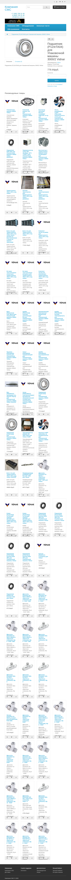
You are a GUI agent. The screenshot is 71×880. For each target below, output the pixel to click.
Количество (50, 72)
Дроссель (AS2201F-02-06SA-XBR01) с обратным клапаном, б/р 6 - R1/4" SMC (27, 597)
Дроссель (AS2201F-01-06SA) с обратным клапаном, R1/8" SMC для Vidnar (43, 477)
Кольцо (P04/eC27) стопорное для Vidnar (43, 556)
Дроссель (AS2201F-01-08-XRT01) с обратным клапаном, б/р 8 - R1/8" (11, 839)
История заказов (58, 872)
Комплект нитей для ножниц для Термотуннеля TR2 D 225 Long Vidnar (43, 274)
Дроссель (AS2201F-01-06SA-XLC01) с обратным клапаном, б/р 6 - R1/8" (43, 839)
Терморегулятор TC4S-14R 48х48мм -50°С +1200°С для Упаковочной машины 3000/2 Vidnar (28, 154)
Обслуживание (13, 29)
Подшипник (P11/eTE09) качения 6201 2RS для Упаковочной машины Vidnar (11, 557)
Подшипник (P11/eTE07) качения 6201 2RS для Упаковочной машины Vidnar (59, 517)
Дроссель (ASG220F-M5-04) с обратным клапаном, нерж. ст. (27, 798)
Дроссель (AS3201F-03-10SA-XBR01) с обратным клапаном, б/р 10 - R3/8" (11, 799)
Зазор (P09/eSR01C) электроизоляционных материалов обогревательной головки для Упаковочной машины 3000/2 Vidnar (30, 398)
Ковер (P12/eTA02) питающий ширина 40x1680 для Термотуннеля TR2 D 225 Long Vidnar (11, 518)
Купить (57, 80)
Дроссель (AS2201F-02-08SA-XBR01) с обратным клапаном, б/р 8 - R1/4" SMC (27, 638)
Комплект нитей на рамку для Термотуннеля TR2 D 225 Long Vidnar (43, 234)
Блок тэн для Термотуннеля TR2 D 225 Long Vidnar (27, 233)
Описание (9, 61)
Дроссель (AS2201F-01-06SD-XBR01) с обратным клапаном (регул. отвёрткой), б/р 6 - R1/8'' (43, 720)
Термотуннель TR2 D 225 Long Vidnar (11, 192)
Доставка (7, 872)
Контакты (26, 29)
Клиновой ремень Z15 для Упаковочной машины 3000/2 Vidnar (27, 113)
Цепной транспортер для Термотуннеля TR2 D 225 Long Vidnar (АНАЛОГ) (27, 195)
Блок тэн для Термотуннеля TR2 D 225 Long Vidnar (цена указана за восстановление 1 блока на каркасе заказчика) (12, 236)
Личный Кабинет (58, 870)
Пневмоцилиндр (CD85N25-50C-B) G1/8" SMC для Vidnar (28, 475)
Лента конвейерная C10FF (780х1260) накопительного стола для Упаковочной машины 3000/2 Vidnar (60, 115)
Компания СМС (11, 8)
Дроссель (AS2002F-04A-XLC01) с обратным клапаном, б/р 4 (43, 638)
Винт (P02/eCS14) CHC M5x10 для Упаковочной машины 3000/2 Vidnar (11, 315)
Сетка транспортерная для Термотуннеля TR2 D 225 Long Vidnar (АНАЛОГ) (44, 195)
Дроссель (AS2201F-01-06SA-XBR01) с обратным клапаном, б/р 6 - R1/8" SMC (11, 638)
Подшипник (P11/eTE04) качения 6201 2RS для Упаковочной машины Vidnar (43, 517)
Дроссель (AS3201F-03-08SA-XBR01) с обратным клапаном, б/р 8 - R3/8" (43, 759)
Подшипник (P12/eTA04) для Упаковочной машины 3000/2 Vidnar (31, 34)
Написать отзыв (52, 86)
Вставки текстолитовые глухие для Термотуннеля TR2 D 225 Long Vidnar (11, 274)
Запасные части (42, 26)
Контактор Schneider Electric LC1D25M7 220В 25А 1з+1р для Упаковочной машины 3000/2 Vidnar (43, 115)
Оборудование (28, 26)
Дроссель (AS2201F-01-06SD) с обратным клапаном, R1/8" (27, 718)
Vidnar (59, 62)
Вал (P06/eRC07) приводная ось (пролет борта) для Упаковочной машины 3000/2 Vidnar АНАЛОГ (11, 397)
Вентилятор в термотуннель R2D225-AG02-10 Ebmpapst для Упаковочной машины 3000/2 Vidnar (43, 155)
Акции (38, 872)
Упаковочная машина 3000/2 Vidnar (11, 111)
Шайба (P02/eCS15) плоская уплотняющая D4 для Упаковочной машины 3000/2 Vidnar (27, 316)
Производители (41, 870)
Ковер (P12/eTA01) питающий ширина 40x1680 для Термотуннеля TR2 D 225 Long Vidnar (27, 518)
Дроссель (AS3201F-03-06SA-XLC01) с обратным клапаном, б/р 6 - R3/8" (27, 759)
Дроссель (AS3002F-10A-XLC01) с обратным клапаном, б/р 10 (43, 678)
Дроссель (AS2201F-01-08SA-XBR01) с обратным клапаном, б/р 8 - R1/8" (59, 718)
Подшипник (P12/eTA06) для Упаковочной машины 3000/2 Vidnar (11, 436)
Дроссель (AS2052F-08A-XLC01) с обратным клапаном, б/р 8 (27, 678)
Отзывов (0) (18, 61)
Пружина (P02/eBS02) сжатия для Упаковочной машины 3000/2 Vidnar (11, 355)
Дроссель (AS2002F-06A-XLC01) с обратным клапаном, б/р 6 (11, 678)
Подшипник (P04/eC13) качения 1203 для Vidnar (11, 596)
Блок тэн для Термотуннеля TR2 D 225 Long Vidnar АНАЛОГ (11, 475)
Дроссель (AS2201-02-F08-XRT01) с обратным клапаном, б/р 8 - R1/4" (27, 839)
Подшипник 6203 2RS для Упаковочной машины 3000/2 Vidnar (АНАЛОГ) (11, 153)
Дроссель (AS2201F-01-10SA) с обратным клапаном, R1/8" (11, 759)
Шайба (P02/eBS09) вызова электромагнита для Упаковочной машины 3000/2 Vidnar (60, 316)
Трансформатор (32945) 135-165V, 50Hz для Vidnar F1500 (28, 435)
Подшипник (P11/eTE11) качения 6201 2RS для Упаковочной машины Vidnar (27, 557)
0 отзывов (59, 84)
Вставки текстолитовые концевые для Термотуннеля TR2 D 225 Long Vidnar (27, 274)
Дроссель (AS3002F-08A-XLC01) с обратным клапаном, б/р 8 (43, 799)
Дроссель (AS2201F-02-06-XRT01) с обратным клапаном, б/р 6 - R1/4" (43, 597)
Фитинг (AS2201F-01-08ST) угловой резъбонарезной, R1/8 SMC (12, 717)
